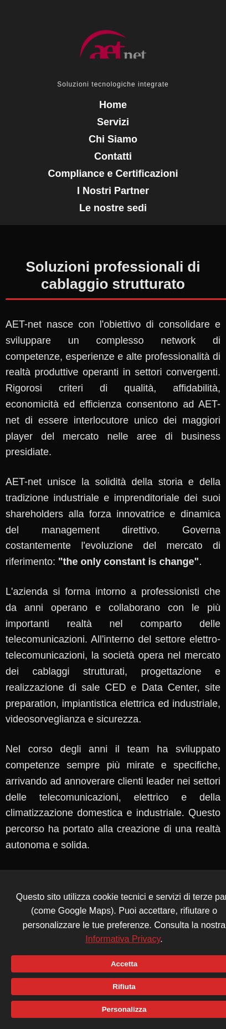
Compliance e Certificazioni (113, 173)
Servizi (113, 122)
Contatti (113, 156)
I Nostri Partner (113, 190)
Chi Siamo (113, 139)
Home (113, 104)
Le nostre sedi (113, 207)
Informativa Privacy (122, 939)
